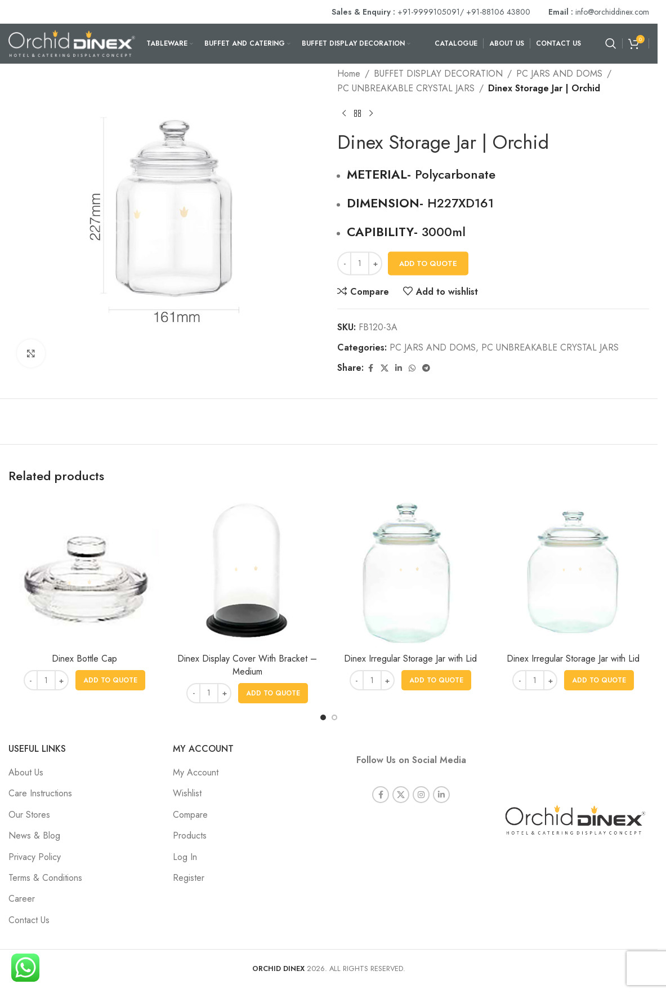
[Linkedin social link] (398, 368)
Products (190, 835)
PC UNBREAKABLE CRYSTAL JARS (406, 88)
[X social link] (384, 368)
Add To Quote (428, 263)
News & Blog (34, 835)
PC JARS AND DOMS (559, 73)
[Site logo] (71, 42)
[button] (110, 680)
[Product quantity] (359, 264)
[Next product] (371, 114)
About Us (25, 772)
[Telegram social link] (426, 368)
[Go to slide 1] (323, 717)
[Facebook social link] (370, 368)
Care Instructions (40, 793)
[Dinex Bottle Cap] (84, 572)
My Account (195, 772)
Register (188, 877)
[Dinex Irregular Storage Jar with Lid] (410, 572)
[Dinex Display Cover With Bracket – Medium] (248, 572)
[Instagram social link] (421, 779)
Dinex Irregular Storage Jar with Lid (410, 658)
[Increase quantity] (375, 264)
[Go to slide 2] (334, 717)
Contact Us (29, 920)
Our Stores (29, 814)
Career (21, 898)
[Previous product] (344, 114)
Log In (185, 856)
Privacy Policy (34, 856)
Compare (190, 814)
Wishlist (187, 793)
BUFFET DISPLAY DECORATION (438, 73)
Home (348, 73)
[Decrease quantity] (344, 264)
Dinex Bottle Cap (84, 658)
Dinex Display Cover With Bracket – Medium (247, 664)
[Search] (611, 43)
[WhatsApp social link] (412, 368)
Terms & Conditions (45, 877)
